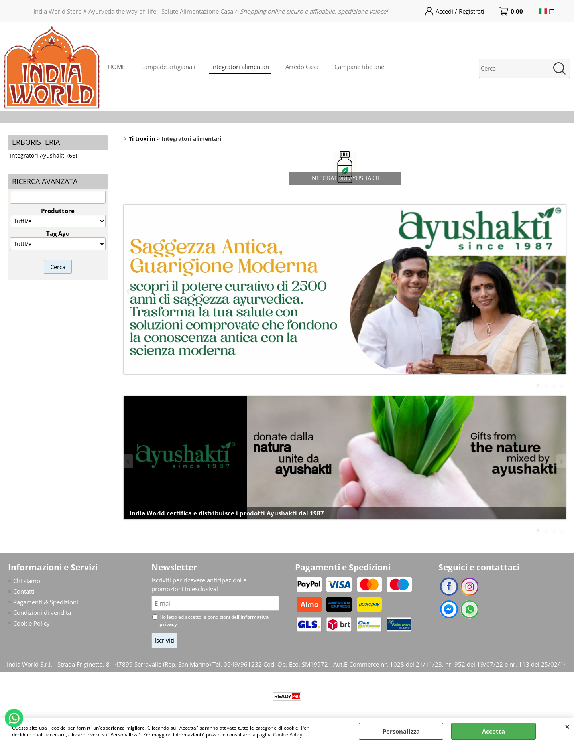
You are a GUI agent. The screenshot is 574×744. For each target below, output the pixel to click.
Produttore (58, 211)
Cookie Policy (287, 734)
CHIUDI (567, 726)
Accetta (493, 731)
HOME (116, 67)
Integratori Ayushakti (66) (43, 155)
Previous (129, 291)
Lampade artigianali (168, 67)
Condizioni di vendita (42, 612)
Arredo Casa (301, 67)
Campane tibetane (359, 67)
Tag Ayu (58, 233)
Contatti (24, 591)
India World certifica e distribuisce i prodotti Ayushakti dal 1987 (227, 513)
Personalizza (401, 731)
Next (561, 291)
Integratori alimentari (240, 67)
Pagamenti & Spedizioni (45, 602)
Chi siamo (26, 581)
